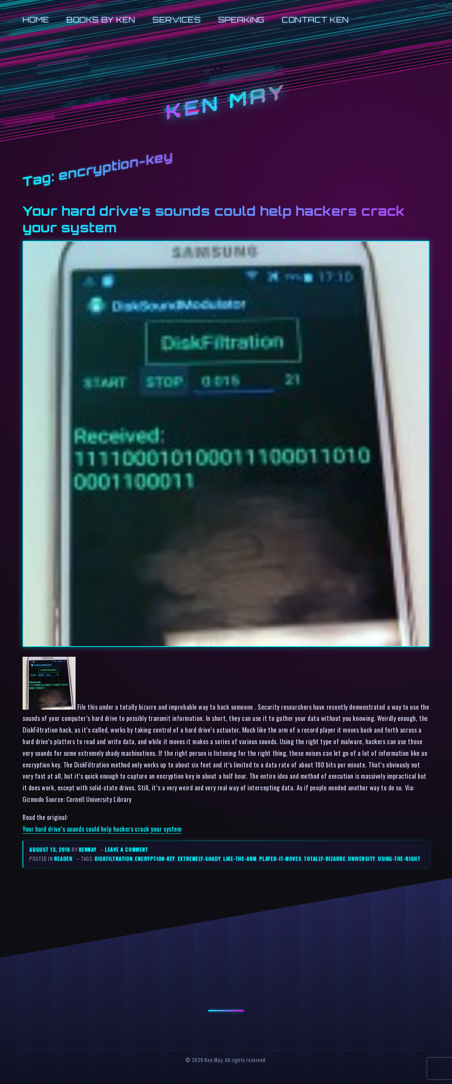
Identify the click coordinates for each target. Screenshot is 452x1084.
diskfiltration (113, 858)
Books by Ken (100, 19)
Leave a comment (126, 849)
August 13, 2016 (50, 849)
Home (36, 19)
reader (63, 858)
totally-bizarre (324, 858)
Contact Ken (315, 19)
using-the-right (399, 858)
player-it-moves (280, 858)
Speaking (241, 19)
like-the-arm (240, 858)
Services (177, 19)
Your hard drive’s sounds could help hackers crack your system (102, 828)
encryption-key (155, 858)
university (361, 858)
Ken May (226, 102)
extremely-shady (199, 858)
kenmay (87, 849)
